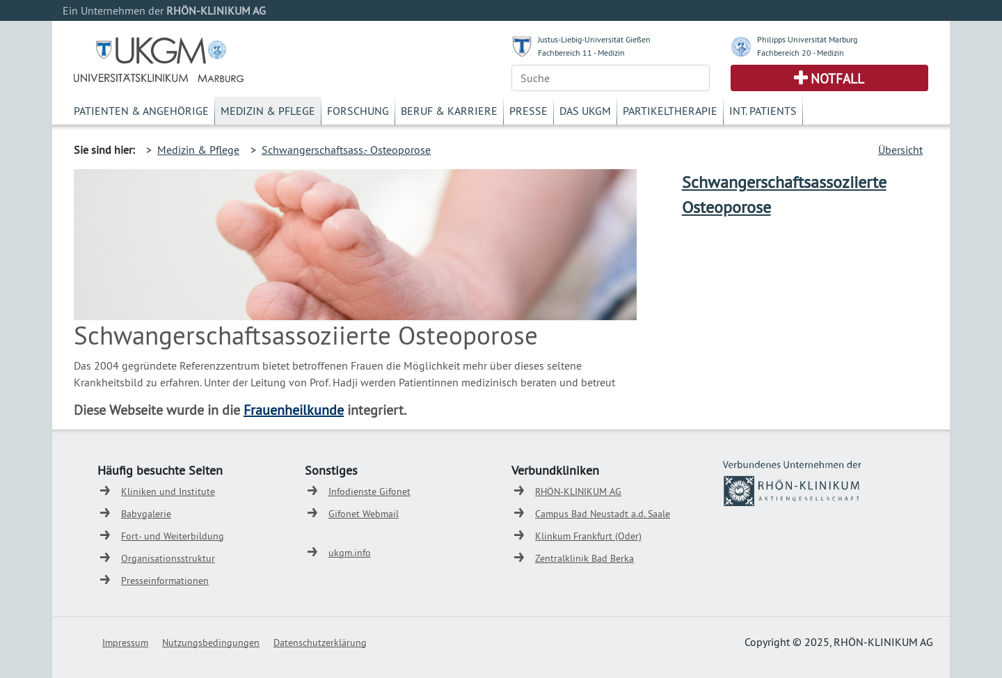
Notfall (837, 78)
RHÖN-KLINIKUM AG (578, 491)
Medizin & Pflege (268, 111)
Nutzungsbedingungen (211, 642)
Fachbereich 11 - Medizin (581, 52)
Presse (528, 111)
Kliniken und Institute (168, 491)
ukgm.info (349, 552)
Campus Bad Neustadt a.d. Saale (602, 513)
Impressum (125, 642)
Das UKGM (585, 111)
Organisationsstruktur (168, 558)
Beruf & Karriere (449, 111)
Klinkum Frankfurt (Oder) (588, 536)
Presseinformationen (165, 580)
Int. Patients (763, 111)
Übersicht (900, 150)
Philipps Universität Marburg (807, 39)
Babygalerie (146, 513)
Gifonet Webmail (363, 513)
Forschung (358, 111)
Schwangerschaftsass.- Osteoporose (346, 150)
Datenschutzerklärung (320, 642)
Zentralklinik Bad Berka (584, 558)
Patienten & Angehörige (141, 111)
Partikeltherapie (670, 111)
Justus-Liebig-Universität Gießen (594, 39)
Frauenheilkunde (294, 409)
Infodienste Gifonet (369, 491)
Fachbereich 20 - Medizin (800, 52)
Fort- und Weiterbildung (172, 536)
